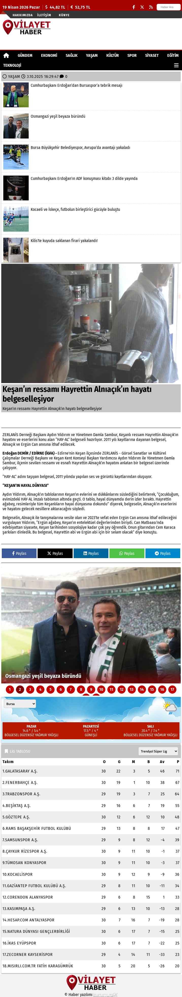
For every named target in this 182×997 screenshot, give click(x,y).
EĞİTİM (173, 55)
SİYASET (152, 55)
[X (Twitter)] (142, 7)
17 (172, 689)
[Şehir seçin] (20, 703)
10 (101, 689)
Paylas (19, 553)
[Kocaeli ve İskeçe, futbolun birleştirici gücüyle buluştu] (91, 219)
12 (121, 689)
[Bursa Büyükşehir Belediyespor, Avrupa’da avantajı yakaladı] (91, 157)
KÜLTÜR (112, 55)
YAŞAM (92, 55)
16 (162, 689)
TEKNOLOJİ (12, 65)
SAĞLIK (71, 55)
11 (111, 689)
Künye (64, 15)
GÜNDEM (25, 55)
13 (132, 689)
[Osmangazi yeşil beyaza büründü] (91, 125)
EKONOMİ (49, 55)
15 (152, 689)
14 (142, 689)
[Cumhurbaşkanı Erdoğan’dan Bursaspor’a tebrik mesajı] (91, 94)
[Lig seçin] (158, 751)
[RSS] (151, 7)
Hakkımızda (23, 15)
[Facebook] (134, 7)
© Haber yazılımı (91, 994)
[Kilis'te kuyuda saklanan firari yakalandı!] (91, 250)
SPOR (132, 55)
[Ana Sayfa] (6, 55)
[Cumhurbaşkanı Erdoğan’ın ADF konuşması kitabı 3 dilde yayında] (91, 188)
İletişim (44, 15)
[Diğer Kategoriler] (176, 65)
